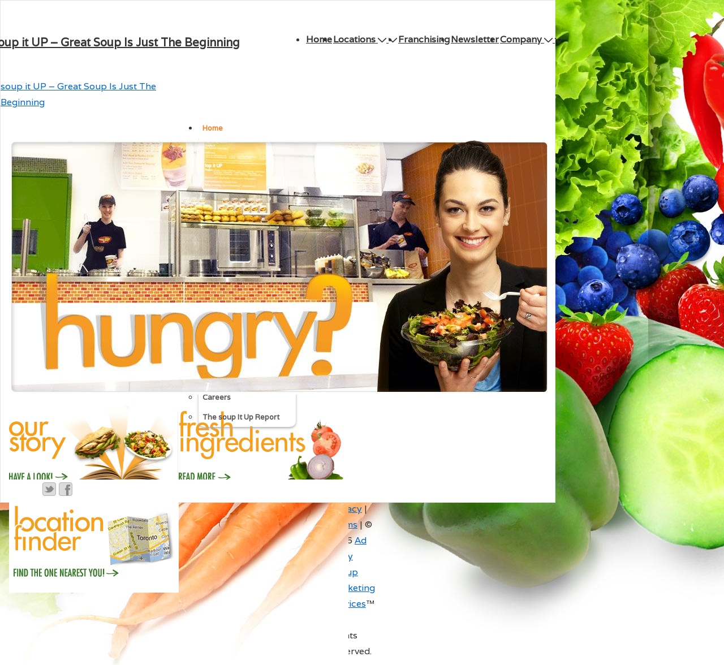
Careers (216, 397)
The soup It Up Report (240, 417)
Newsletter (475, 39)
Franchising (424, 39)
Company (527, 39)
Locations (361, 39)
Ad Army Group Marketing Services (352, 572)
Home (319, 39)
